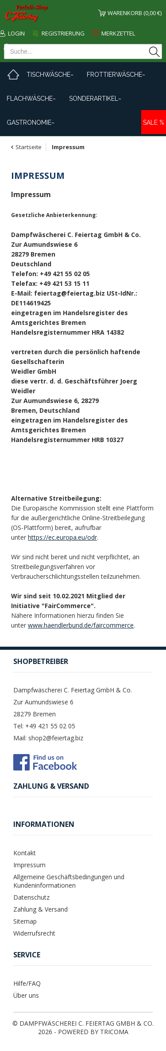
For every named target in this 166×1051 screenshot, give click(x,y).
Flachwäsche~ (31, 98)
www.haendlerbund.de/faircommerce (81, 625)
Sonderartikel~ (95, 98)
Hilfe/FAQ (27, 983)
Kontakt (24, 853)
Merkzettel (118, 33)
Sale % (153, 122)
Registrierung (63, 33)
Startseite (28, 147)
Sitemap (25, 921)
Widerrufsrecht (34, 933)
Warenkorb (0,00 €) (135, 13)
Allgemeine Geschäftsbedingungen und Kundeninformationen (68, 881)
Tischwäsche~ (50, 74)
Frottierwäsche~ (116, 74)
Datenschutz (31, 897)
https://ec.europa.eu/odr (62, 537)
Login (16, 33)
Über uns (26, 995)
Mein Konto (29, 47)
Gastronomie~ (30, 122)
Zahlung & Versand (40, 909)
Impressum (29, 865)
